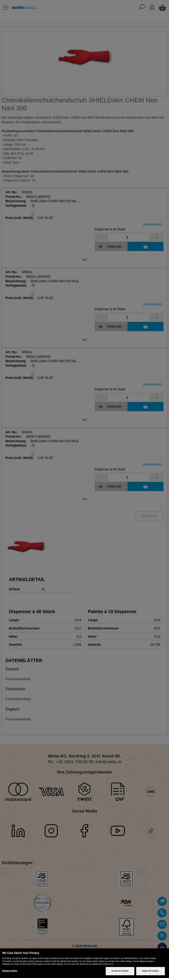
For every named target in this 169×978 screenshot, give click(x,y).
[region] (84, 963)
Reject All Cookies (150, 971)
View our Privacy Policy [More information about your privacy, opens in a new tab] (125, 964)
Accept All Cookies (120, 971)
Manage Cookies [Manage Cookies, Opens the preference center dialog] (9, 971)
